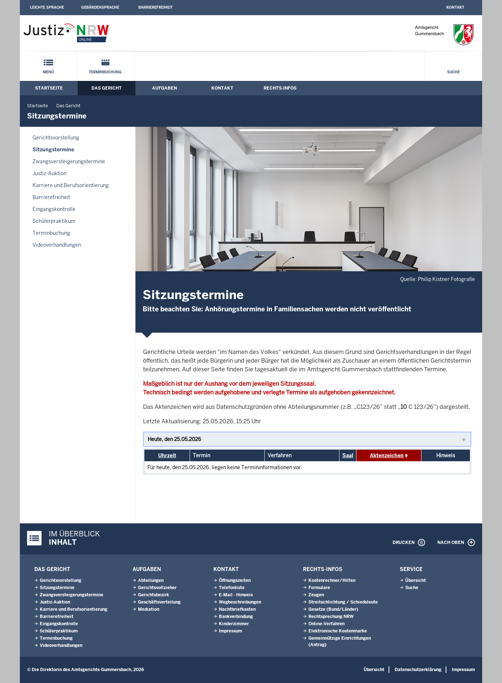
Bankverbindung (236, 616)
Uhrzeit (167, 455)
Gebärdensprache (100, 7)
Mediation (148, 609)
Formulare (319, 588)
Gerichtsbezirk (153, 595)
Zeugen (316, 595)
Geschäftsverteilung (159, 602)
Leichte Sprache (47, 7)
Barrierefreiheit (155, 7)
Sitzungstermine (53, 149)
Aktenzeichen (387, 455)
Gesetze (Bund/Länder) (333, 609)
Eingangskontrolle (54, 209)
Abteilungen (151, 580)
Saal (347, 455)
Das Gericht (106, 88)
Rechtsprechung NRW (331, 616)
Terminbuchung (105, 72)
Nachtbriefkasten (237, 609)
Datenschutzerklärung (418, 670)
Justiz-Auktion (49, 173)
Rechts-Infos (280, 88)
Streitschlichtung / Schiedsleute (343, 602)
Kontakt (455, 7)
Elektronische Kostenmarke (337, 631)
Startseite (49, 88)
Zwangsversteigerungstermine (69, 161)
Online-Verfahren (326, 624)
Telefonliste (231, 588)
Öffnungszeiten (235, 580)
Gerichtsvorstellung (56, 137)
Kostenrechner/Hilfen (331, 580)
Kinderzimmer (234, 624)
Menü (48, 72)
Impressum (230, 631)
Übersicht (415, 580)
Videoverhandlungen (57, 245)
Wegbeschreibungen (240, 602)
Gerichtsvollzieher (157, 588)
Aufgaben (164, 88)
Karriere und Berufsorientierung (71, 185)
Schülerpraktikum (54, 221)
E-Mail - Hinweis (236, 595)
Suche (453, 72)
